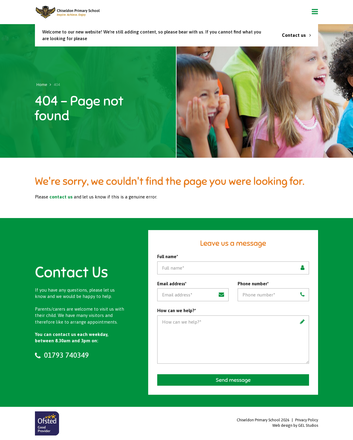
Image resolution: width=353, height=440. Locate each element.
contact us (61, 196)
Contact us (296, 35)
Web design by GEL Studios (295, 425)
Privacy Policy (306, 420)
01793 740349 (62, 355)
